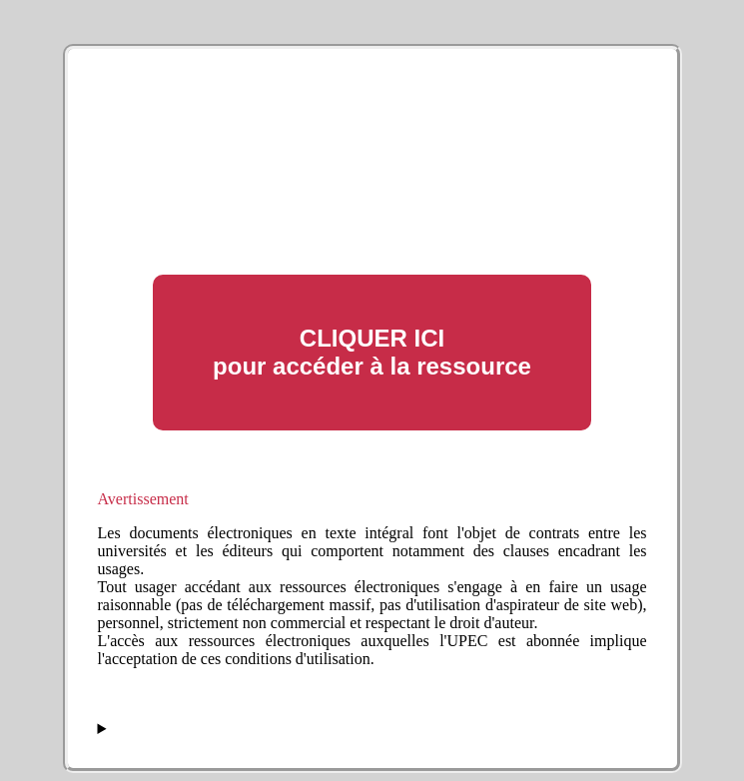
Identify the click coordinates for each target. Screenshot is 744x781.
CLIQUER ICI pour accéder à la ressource (372, 352)
